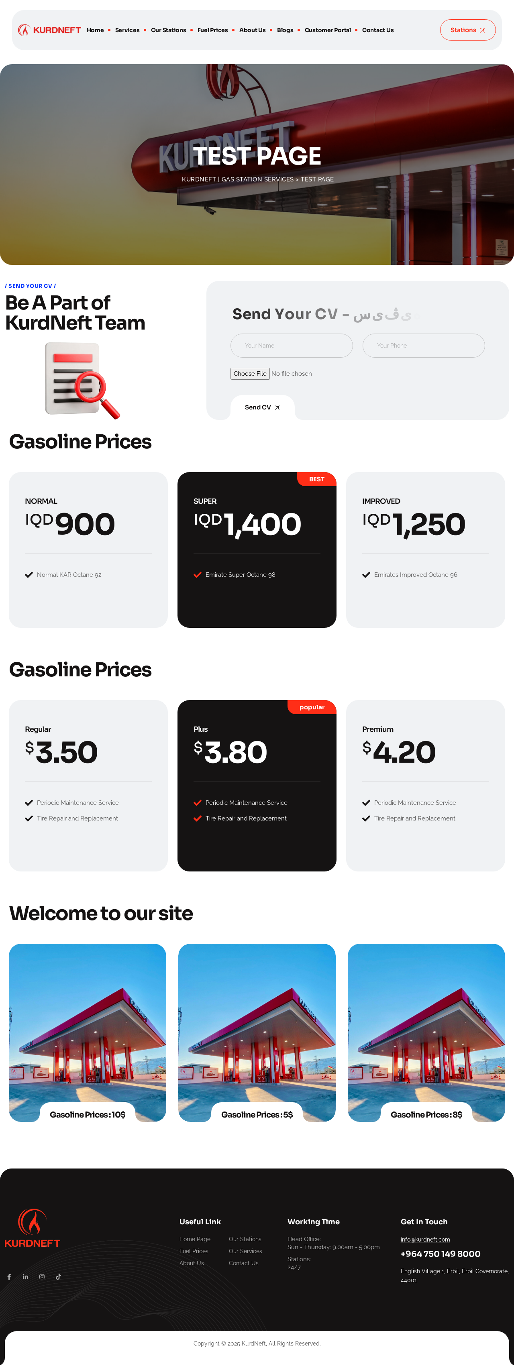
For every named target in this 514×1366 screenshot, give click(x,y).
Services (127, 30)
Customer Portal (328, 30)
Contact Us (378, 30)
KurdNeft (254, 1343)
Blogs (285, 30)
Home (95, 30)
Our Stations (168, 30)
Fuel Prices (213, 30)
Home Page (194, 1239)
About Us (252, 30)
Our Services (245, 1251)
